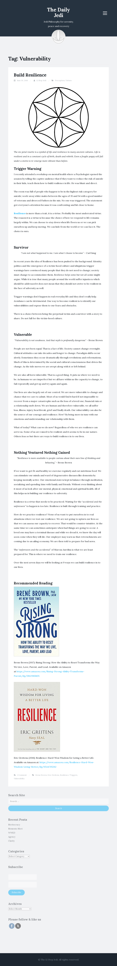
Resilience (20, 213)
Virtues (68, 80)
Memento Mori (15, 829)
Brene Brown (41, 775)
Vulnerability (19, 778)
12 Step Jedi (41, 80)
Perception (60, 80)
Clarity (11, 841)
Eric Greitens (53, 775)
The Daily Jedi (58, 12)
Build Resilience (30, 75)
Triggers (73, 775)
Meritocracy (14, 824)
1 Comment (22, 775)
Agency (11, 837)
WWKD (11, 833)
